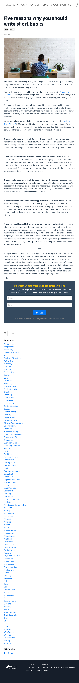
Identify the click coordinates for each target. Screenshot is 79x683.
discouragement (11, 422)
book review (9, 373)
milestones (8, 520)
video (6, 630)
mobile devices (10, 535)
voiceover (8, 636)
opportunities (10, 552)
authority (8, 364)
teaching (8, 613)
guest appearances (12, 474)
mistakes (8, 532)
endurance (8, 442)
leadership (9, 494)
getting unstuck (11, 468)
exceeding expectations (14, 448)
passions (8, 558)
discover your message (14, 425)
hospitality (9, 480)
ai (5, 355)
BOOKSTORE (65, 5)
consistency (9, 405)
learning (8, 497)
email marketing (11, 434)
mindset (7, 523)
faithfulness (9, 457)
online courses (10, 549)
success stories (10, 607)
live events (9, 500)
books (6, 29)
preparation (9, 567)
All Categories (10, 344)
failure (7, 451)
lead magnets (10, 491)
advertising (9, 350)
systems (7, 610)
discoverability (10, 428)
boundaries (9, 381)
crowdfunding (10, 413)
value (6, 627)
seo (5, 593)
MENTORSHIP (35, 5)
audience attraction (12, 358)
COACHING (10, 5)
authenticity (9, 361)
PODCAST (54, 5)
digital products (11, 419)
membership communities (15, 509)
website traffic (10, 645)
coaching (8, 396)
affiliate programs (12, 353)
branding (8, 384)
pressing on (9, 570)
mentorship (9, 512)
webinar (7, 642)
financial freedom (12, 460)
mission (7, 529)
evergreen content (12, 445)
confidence (9, 402)
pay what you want (12, 561)
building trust (10, 387)
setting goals (10, 596)
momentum (9, 538)
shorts (7, 599)
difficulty (8, 416)
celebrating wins (11, 390)
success (7, 604)
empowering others (12, 439)
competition (9, 399)
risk (6, 587)
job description (10, 486)
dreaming (8, 431)
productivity (9, 575)
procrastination (11, 572)
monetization (10, 541)
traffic (7, 625)
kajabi (6, 489)
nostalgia (8, 544)
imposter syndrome (12, 483)
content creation (11, 408)
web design (9, 639)
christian (8, 393)
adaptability (9, 347)
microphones (9, 517)
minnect (7, 526)
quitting (7, 581)
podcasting (9, 564)
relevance (8, 584)
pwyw (6, 578)
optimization (10, 555)
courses (7, 410)
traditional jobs (11, 622)
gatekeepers (9, 463)
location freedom (12, 503)
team (6, 616)
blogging (8, 370)
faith (6, 454)
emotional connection (13, 436)
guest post (9, 477)
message (8, 515)
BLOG (45, 5)
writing (12, 29)
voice (6, 633)
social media (9, 601)
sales (6, 590)
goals (6, 471)
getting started (11, 465)
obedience (8, 546)
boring (7, 379)
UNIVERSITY (22, 5)
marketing (8, 506)
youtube (7, 651)
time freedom (10, 619)
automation (9, 367)
